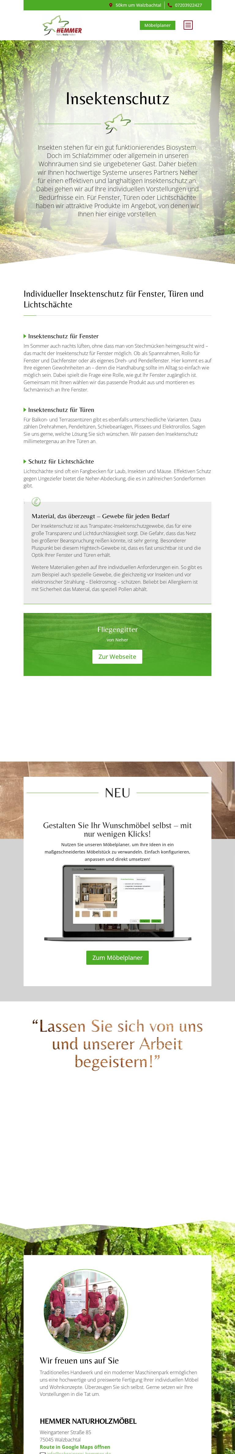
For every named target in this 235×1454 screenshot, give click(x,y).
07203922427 (188, 5)
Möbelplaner (159, 25)
